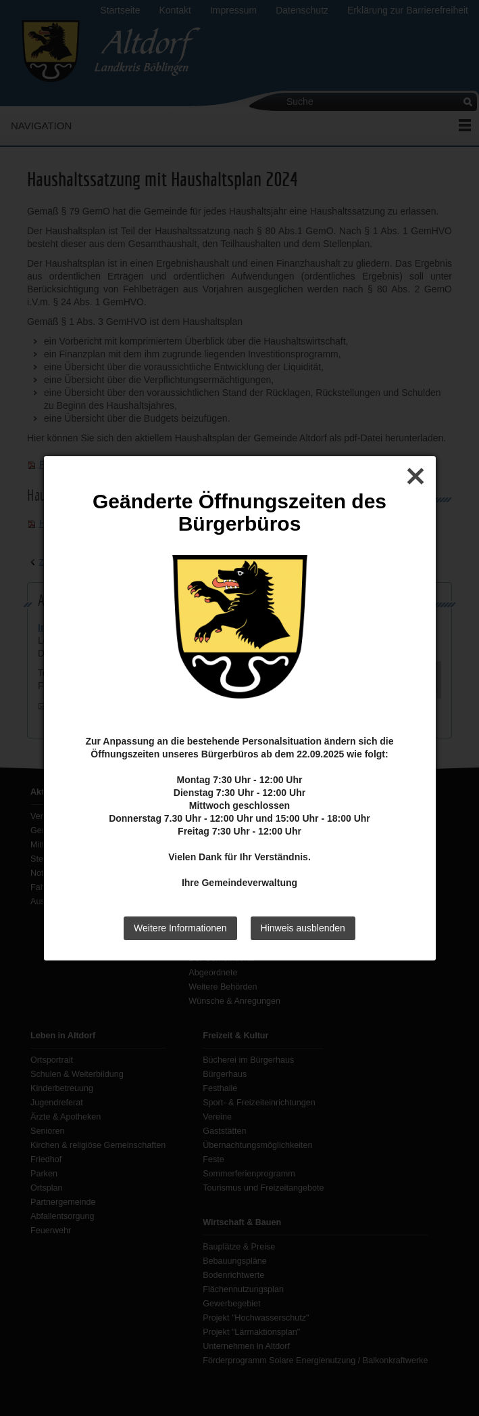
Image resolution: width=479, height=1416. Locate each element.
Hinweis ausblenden (303, 928)
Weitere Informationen (180, 928)
